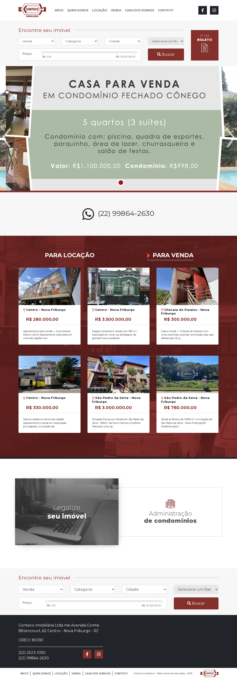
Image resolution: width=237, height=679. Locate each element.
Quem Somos (77, 10)
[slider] (42, 52)
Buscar (166, 54)
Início (59, 10)
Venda (116, 10)
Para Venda (173, 255)
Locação (99, 10)
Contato (165, 10)
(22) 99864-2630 (118, 214)
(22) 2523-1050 (32, 652)
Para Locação (69, 255)
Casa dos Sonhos (139, 10)
